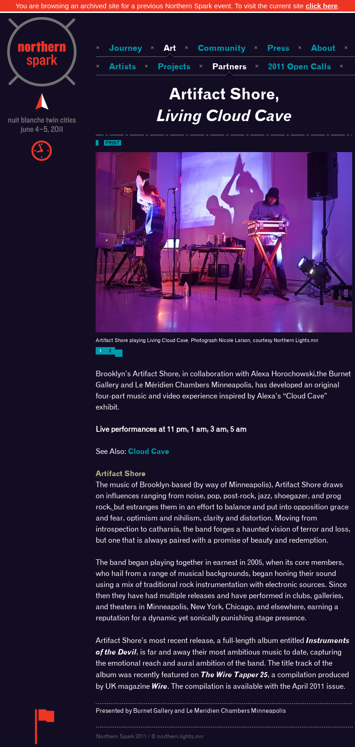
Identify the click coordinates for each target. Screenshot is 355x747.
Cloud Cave (148, 451)
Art (170, 48)
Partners (229, 66)
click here (321, 6)
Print (112, 143)
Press (278, 48)
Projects (174, 66)
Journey (125, 48)
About (323, 48)
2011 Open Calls (299, 66)
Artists (122, 66)
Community (221, 48)
